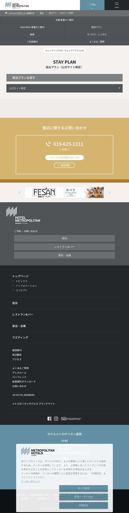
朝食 (32, 34)
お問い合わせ (19, 386)
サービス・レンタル (97, 34)
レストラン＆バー (64, 246)
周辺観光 (17, 354)
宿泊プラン (96, 27)
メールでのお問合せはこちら (65, 157)
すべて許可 (84, 488)
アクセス (17, 359)
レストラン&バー (22, 314)
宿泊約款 (65, 165)
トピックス (21, 281)
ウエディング (20, 337)
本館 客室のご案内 (65, 19)
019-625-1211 (68, 143)
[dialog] (64, 478)
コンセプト (21, 290)
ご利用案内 (32, 41)
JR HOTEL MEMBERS (23, 395)
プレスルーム (19, 372)
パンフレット (19, 377)
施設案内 (17, 350)
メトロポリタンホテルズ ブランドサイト (33, 403)
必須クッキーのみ (83, 496)
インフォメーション (26, 285)
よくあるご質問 (96, 41)
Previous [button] (19, 192)
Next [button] (109, 192)
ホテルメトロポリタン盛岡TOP (21, 12)
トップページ (20, 276)
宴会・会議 (64, 255)
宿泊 (42, 12)
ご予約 (92, 4)
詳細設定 (83, 505)
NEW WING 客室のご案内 (32, 27)
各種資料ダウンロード (24, 381)
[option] (44, 192)
